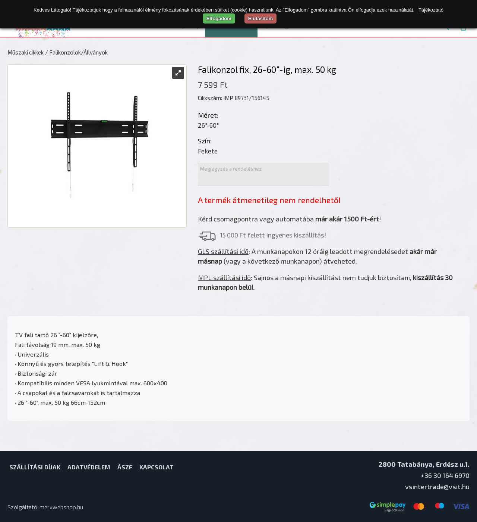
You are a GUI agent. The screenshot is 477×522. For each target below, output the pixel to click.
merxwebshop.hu (61, 507)
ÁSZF (124, 466)
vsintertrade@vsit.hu (437, 486)
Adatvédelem (88, 466)
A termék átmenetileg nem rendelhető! (269, 200)
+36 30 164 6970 (445, 475)
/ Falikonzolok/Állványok (76, 52)
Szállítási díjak (34, 466)
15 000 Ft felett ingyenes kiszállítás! (273, 235)
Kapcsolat (156, 466)
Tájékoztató (430, 10)
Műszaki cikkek (25, 52)
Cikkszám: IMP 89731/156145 (233, 97)
